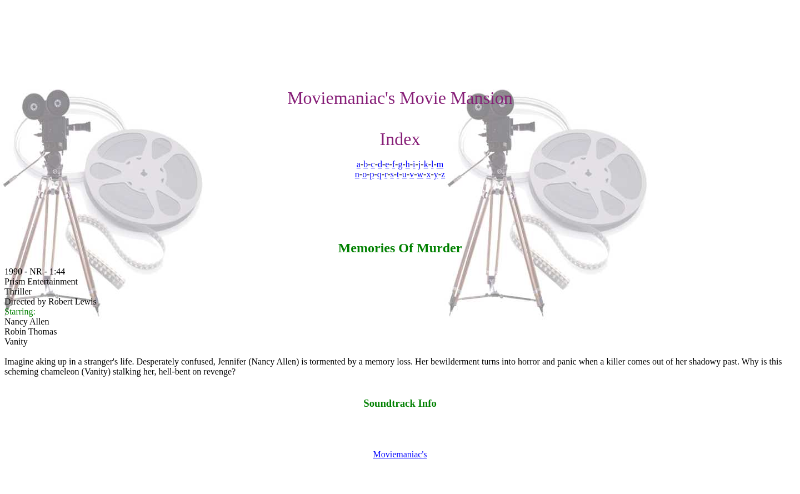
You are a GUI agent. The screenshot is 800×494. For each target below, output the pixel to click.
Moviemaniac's (400, 454)
